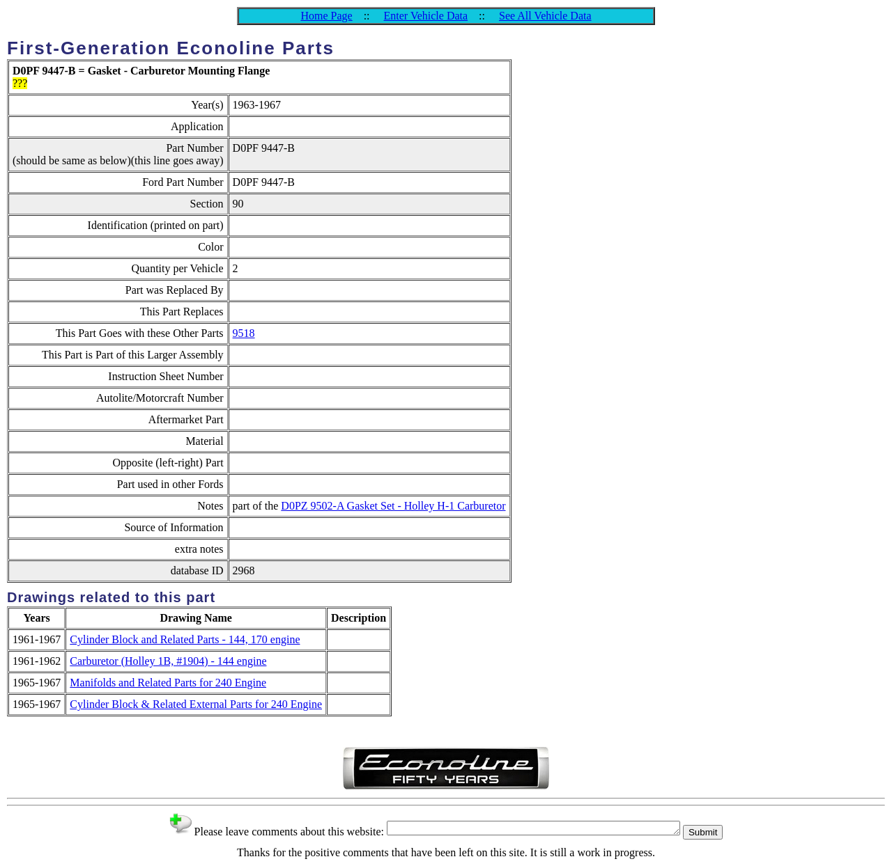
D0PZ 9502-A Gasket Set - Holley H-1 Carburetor (393, 506)
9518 (244, 333)
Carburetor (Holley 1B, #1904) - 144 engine (168, 661)
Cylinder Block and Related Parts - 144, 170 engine (185, 639)
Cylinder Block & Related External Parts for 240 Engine (196, 704)
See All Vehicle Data (545, 16)
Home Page (326, 16)
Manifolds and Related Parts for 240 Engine (168, 682)
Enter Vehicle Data (426, 16)
